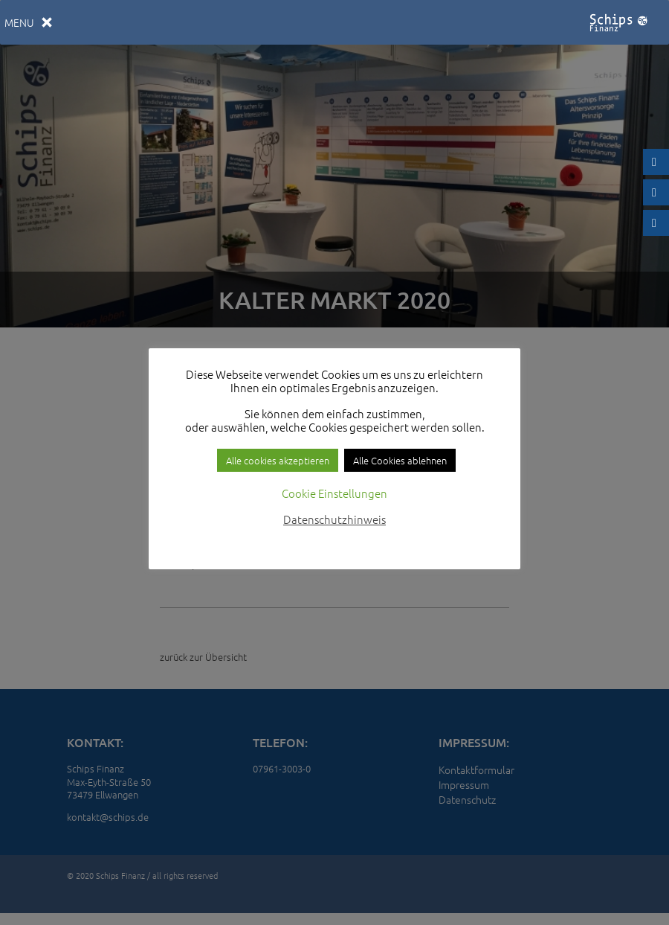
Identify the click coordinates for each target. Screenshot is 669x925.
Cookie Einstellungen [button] (334, 493)
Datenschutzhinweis (334, 519)
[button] (19, 22)
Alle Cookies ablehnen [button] (400, 460)
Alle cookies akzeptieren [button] (277, 460)
